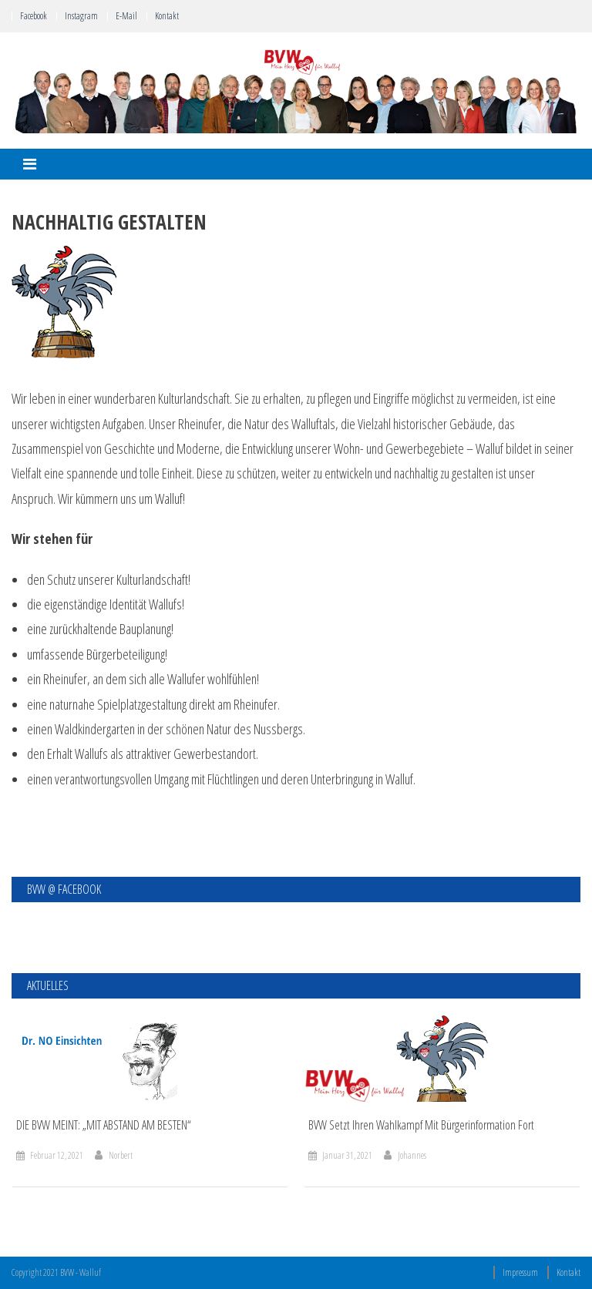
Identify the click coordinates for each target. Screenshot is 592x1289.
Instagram (81, 15)
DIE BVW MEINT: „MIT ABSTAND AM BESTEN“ (103, 1125)
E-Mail (126, 15)
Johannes (412, 1155)
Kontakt (167, 15)
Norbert (121, 1155)
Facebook (33, 15)
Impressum (520, 1272)
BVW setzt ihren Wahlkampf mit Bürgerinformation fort (421, 1125)
